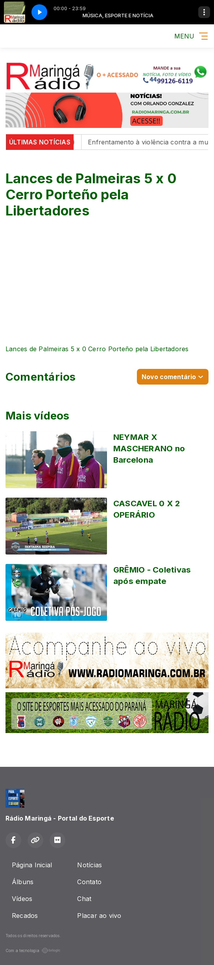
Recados (25, 915)
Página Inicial (32, 865)
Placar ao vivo (99, 915)
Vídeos (22, 899)
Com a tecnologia (33, 950)
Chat (84, 899)
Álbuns (22, 882)
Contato (89, 882)
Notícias (89, 865)
